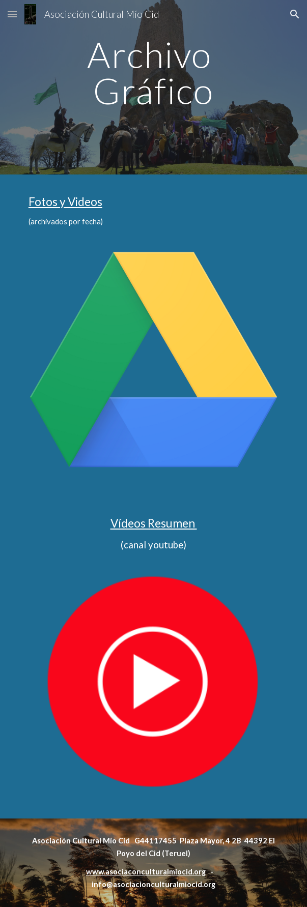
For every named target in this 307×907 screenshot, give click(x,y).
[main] (153, 87)
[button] (12, 14)
